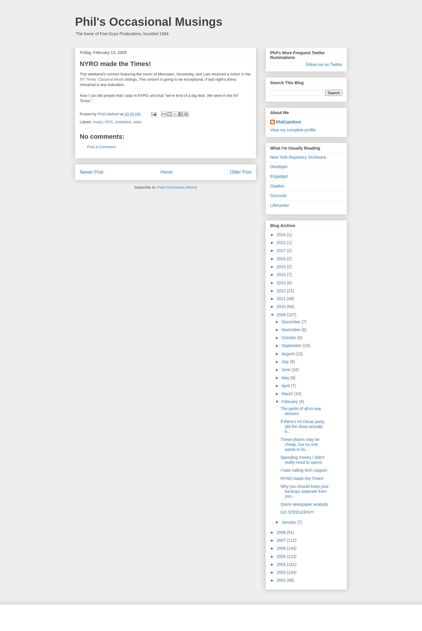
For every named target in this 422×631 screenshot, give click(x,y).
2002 (282, 580)
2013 (282, 282)
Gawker (277, 186)
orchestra (123, 122)
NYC (109, 122)
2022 (282, 242)
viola (137, 122)
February (290, 401)
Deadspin (278, 166)
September (291, 345)
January (289, 522)
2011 (282, 298)
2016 (282, 258)
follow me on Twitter (324, 64)
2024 (282, 234)
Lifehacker (279, 205)
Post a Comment (101, 147)
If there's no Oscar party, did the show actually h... (302, 426)
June (286, 369)
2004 (282, 564)
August (288, 353)
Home (167, 172)
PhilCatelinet (288, 122)
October (289, 337)
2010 (282, 306)
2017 (282, 250)
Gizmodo (278, 195)
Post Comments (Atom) (177, 187)
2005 (282, 556)
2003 (282, 572)
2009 (282, 314)
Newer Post (91, 172)
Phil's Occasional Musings (148, 21)
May (285, 377)
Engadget (279, 176)
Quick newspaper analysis (304, 504)
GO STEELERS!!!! (297, 512)
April (286, 385)
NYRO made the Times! (302, 478)
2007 (282, 540)
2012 (282, 290)
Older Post (240, 172)
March (287, 393)
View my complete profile (293, 130)
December (291, 321)
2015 (282, 266)
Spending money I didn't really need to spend (302, 460)
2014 (282, 274)
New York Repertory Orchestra (298, 157)
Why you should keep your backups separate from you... (304, 491)
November (291, 329)
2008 (282, 532)
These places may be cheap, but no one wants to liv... (299, 444)
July (285, 361)
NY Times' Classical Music (102, 79)
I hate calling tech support (303, 470)
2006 (282, 548)
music (98, 122)
